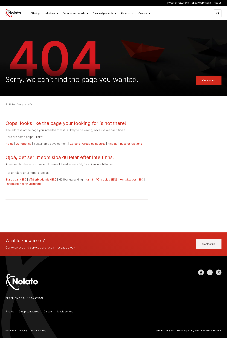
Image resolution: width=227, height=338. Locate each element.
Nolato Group (16, 104)
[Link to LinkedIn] (210, 280)
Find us (217, 3)
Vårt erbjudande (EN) (42, 179)
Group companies (201, 3)
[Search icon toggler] (217, 13)
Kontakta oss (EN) (131, 179)
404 (30, 104)
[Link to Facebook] (201, 280)
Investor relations (178, 3)
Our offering (23, 143)
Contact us (208, 80)
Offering (35, 13)
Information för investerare (23, 183)
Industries (49, 13)
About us (126, 13)
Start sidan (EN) (16, 179)
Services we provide (74, 13)
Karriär (89, 179)
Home (9, 143)
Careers (142, 13)
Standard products (103, 13)
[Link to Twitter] (218, 280)
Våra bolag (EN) (106, 179)
